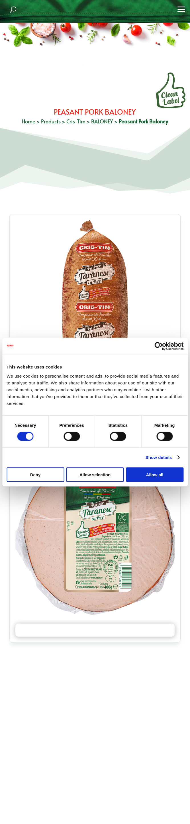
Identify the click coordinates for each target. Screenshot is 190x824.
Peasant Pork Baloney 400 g (94, 630)
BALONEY (102, 121)
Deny (35, 474)
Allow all (155, 474)
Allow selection (95, 474)
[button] (181, 8)
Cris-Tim (75, 121)
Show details (159, 457)
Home (28, 121)
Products (51, 121)
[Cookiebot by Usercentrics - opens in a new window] (158, 346)
